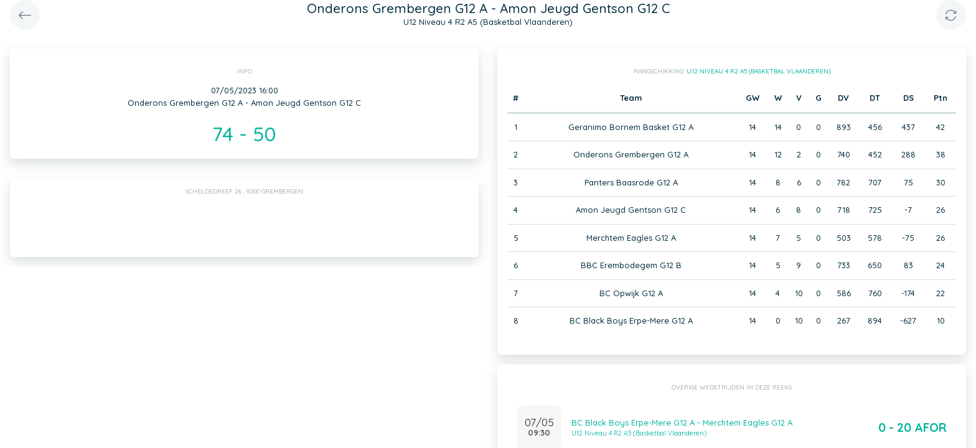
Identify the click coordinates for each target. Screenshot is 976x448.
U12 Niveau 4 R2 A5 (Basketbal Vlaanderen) (758, 71)
